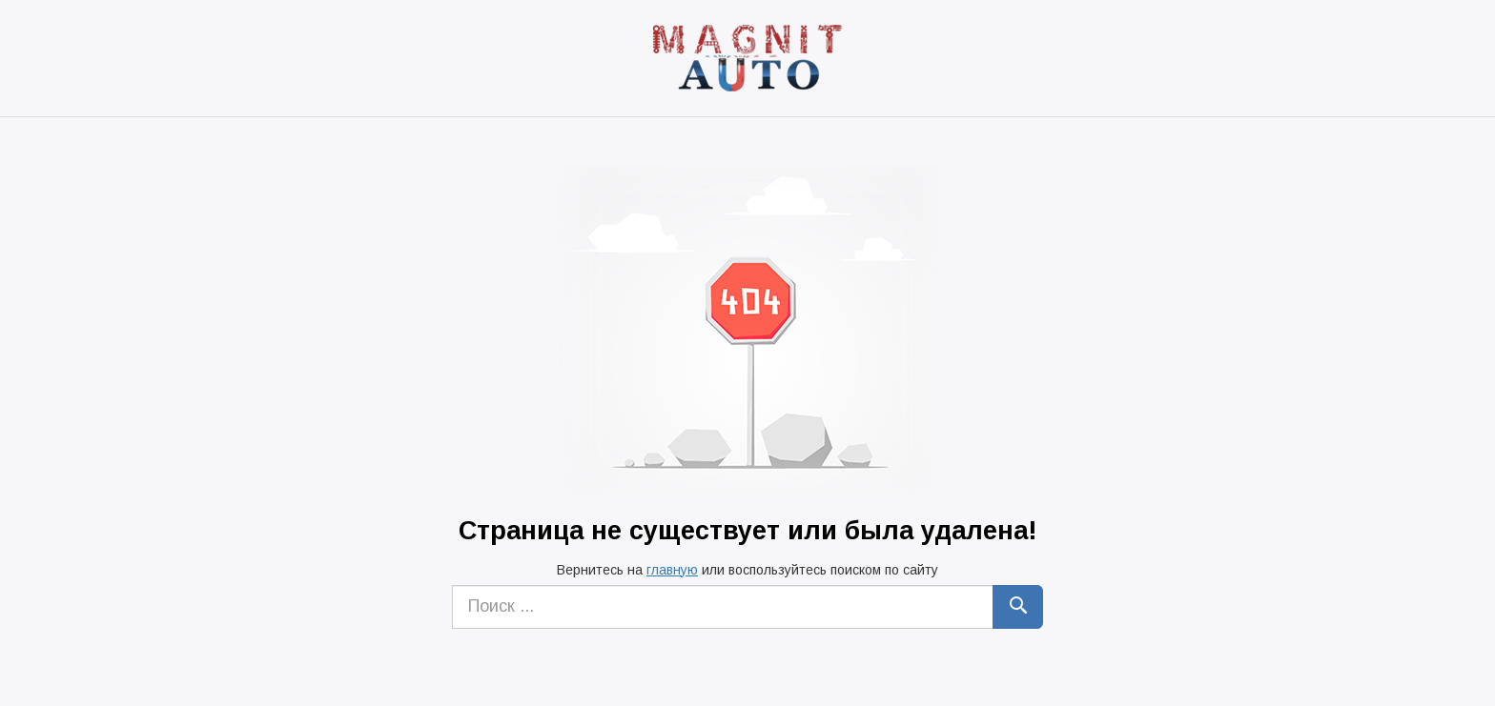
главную (672, 569)
